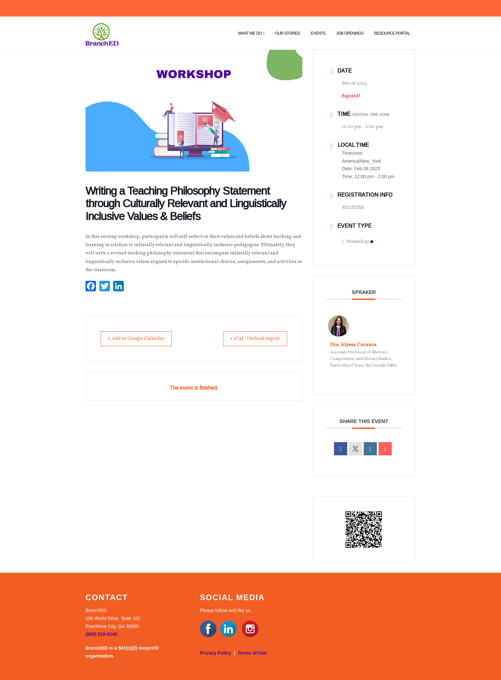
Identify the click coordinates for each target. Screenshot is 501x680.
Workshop (357, 242)
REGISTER (353, 208)
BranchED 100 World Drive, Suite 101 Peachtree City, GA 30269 (113, 618)
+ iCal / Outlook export (251, 338)
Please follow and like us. (226, 610)
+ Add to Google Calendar (140, 338)
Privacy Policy (215, 653)
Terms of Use (252, 653)
